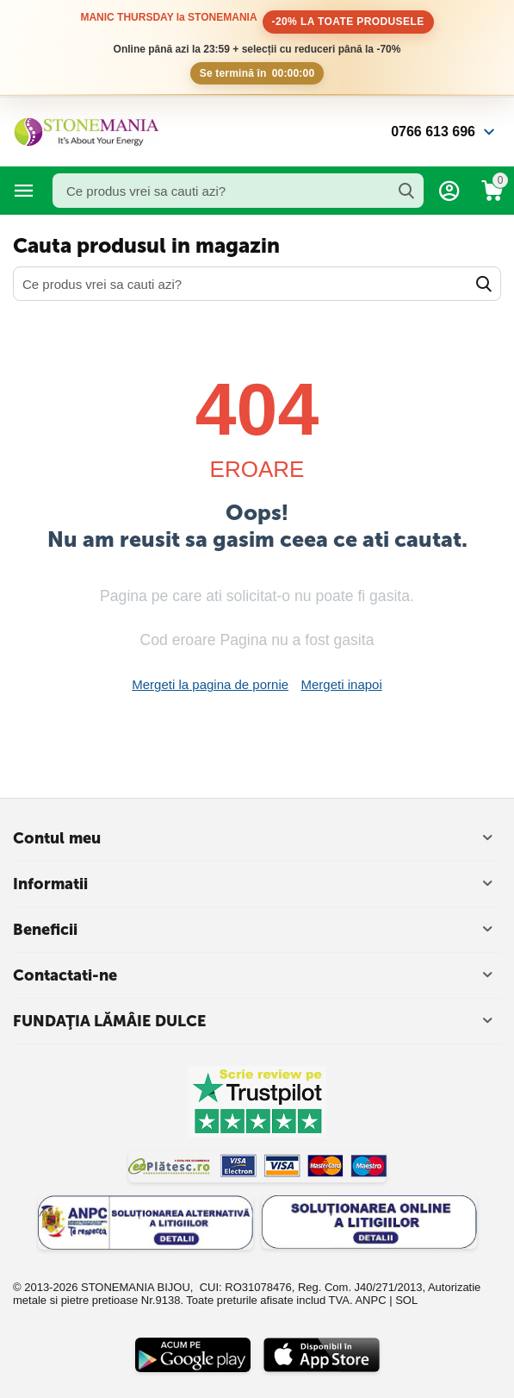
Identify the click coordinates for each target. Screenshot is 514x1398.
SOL (406, 1300)
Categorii (24, 191)
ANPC (370, 1300)
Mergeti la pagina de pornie (210, 684)
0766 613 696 (433, 131)
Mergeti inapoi (341, 684)
